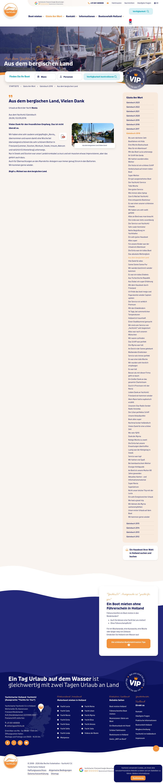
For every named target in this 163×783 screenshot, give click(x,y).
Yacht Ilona (63, 724)
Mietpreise (63, 737)
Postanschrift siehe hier (14, 718)
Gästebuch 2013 (132, 532)
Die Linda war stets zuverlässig (141, 220)
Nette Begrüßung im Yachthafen (136, 232)
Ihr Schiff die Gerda (136, 155)
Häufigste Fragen (144, 3)
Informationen (88, 16)
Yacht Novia (63, 715)
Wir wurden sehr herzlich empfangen (138, 364)
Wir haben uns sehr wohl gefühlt (138, 211)
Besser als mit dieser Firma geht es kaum (139, 374)
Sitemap (55, 773)
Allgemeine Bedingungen (60, 770)
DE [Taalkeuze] (156, 3)
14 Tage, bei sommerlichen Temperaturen (139, 313)
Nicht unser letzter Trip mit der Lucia (140, 492)
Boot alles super (134, 419)
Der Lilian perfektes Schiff (138, 412)
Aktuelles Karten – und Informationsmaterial (137, 478)
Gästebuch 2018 (132, 124)
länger (113, 634)
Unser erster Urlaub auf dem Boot (139, 512)
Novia (34, 108)
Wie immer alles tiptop (137, 193)
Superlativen (133, 487)
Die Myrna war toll (135, 345)
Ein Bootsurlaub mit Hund (119, 726)
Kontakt (72, 16)
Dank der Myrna (134, 436)
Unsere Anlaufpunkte (136, 416)
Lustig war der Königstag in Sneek (139, 451)
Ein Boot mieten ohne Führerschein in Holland (125, 608)
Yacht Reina (88, 706)
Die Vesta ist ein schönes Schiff (141, 165)
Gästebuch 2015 (132, 523)
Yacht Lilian (88, 711)
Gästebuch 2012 (132, 536)
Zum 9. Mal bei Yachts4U (138, 196)
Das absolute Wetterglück (138, 254)
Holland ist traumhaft (137, 318)
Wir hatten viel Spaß (136, 460)
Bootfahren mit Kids (136, 141)
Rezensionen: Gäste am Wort (119, 720)
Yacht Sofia (63, 728)
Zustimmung (138, 778)
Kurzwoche (132, 631)
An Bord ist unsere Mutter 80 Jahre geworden (140, 472)
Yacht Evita (63, 720)
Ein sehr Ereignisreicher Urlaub (140, 497)
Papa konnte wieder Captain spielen (139, 296)
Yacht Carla (63, 711)
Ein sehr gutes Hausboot (138, 237)
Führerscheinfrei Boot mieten (118, 712)
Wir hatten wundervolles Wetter (138, 160)
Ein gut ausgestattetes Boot (139, 179)
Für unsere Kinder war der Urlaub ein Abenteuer (138, 245)
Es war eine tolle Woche (138, 359)
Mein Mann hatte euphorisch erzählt (139, 401)
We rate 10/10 (133, 433)
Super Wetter (133, 175)
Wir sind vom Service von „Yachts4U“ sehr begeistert (139, 326)
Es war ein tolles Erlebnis (138, 274)
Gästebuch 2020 (133, 116)
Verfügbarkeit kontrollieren (102, 76)
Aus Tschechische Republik (139, 278)
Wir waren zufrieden (136, 338)
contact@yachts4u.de (15, 726)
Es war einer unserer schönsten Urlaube (141, 205)
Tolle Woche (133, 186)
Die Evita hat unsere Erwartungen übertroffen (138, 445)
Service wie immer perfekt (139, 356)
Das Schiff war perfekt (137, 342)
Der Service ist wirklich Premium (137, 303)
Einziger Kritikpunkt (136, 467)
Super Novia (133, 483)
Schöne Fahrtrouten (117, 730)
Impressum (140, 738)
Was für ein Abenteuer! (137, 148)
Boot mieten (36, 16)
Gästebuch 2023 (133, 102)
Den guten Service (135, 189)
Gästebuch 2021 (132, 111)
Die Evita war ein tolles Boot (139, 250)
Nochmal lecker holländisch (139, 423)
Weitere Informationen (141, 773)
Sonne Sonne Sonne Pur (137, 264)
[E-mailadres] (107, 3)
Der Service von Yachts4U (138, 223)
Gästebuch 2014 (132, 528)
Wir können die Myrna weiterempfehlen (137, 505)
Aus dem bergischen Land (138, 257)
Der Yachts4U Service (137, 182)
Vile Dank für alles (135, 261)
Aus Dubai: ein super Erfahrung (140, 281)
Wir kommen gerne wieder (139, 517)
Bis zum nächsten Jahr (137, 138)
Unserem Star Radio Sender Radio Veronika (139, 407)
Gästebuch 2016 (133, 133)
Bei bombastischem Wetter (139, 463)
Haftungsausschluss (37, 770)
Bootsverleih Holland (111, 16)
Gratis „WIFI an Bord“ (118, 739)
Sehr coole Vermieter (136, 227)
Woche (144, 631)
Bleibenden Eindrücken (137, 352)
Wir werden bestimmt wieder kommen (140, 269)
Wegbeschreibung (143, 729)
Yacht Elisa (88, 720)
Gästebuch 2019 (132, 120)
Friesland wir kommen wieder (140, 396)
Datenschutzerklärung (38, 773)
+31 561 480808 (13, 723)
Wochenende (118, 631)
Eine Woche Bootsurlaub (138, 145)
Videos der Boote (90, 733)
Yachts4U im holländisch (146, 734)
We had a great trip (136, 500)
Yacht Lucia (63, 706)
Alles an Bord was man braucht (140, 216)
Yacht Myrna (88, 715)
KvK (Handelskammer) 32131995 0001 (20, 715)
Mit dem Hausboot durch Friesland (138, 286)
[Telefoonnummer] (95, 3)
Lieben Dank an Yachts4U (138, 392)
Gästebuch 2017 (132, 129)
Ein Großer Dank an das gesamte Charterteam (137, 380)
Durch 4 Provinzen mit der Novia (138, 387)
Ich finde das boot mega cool (139, 292)
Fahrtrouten (116, 3)
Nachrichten (129, 3)
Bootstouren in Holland (118, 735)
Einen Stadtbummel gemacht (140, 322)
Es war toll (132, 369)
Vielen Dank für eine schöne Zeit (139, 428)
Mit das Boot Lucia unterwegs (140, 152)
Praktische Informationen (146, 720)
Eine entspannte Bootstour (139, 200)
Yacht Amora (88, 724)
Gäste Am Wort (55, 16)
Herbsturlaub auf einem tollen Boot (140, 170)
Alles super (132, 240)
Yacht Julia (88, 728)
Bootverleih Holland (144, 725)
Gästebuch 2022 (133, 107)
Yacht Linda (63, 733)
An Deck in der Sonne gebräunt (140, 349)
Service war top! (134, 456)
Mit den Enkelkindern (136, 308)
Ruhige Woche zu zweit (137, 440)
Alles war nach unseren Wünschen (137, 333)
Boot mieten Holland (117, 706)
